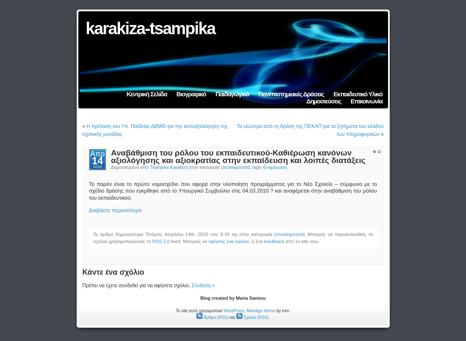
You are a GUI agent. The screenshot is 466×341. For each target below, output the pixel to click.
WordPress (234, 310)
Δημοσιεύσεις (323, 101)
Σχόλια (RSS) (252, 317)
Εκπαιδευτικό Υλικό (358, 94)
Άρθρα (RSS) (212, 317)
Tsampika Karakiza (169, 167)
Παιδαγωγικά (232, 94)
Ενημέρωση (275, 167)
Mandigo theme (261, 310)
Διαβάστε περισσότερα (115, 210)
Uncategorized (235, 167)
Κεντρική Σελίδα (146, 94)
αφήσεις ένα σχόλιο (228, 241)
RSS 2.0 (161, 241)
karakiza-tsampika (150, 28)
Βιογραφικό (191, 94)
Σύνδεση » (203, 285)
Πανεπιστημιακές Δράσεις (291, 94)
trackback (274, 241)
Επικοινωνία (366, 101)
